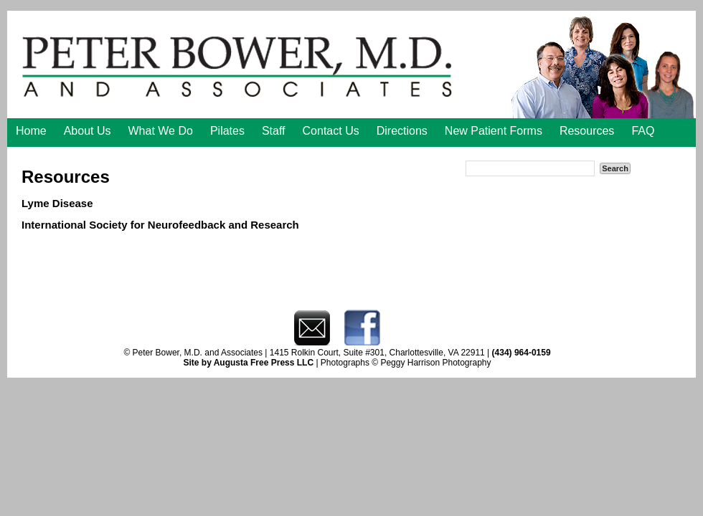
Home (31, 131)
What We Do (160, 131)
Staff (274, 131)
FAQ (642, 131)
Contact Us (331, 131)
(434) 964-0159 (521, 353)
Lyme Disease (57, 203)
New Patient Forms (493, 131)
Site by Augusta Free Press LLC (248, 363)
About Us (87, 131)
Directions (402, 131)
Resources (587, 131)
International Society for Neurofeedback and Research (160, 225)
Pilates (227, 131)
